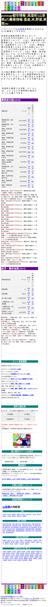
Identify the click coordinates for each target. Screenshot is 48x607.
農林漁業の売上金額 (16, 495)
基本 (5, 4)
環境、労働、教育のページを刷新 (20, 383)
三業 (32, 4)
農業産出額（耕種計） (24, 493)
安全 (9, 8)
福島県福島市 (35, 479)
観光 (19, 8)
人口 (12, 4)
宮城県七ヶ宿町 (26, 479)
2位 (33, 307)
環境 (5, 8)
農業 (22, 4)
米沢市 (4, 479)
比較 (9, 4)
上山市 (13, 479)
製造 (19, 4)
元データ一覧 (30, 598)
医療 (36, 4)
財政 (15, 4)
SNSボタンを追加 (16, 369)
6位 (33, 162)
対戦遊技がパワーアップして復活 (20, 374)
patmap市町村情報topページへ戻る (12, 596)
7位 (33, 152)
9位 (33, 130)
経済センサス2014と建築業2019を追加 (22, 379)
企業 (15, 8)
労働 (12, 8)
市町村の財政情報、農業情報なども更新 (22, 395)
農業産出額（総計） (8, 493)
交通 (42, 4)
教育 (39, 4)
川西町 (18, 479)
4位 (33, 143)
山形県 (21, 29)
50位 (28, 152)
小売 (29, 4)
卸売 (26, 4)
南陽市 (9, 479)
